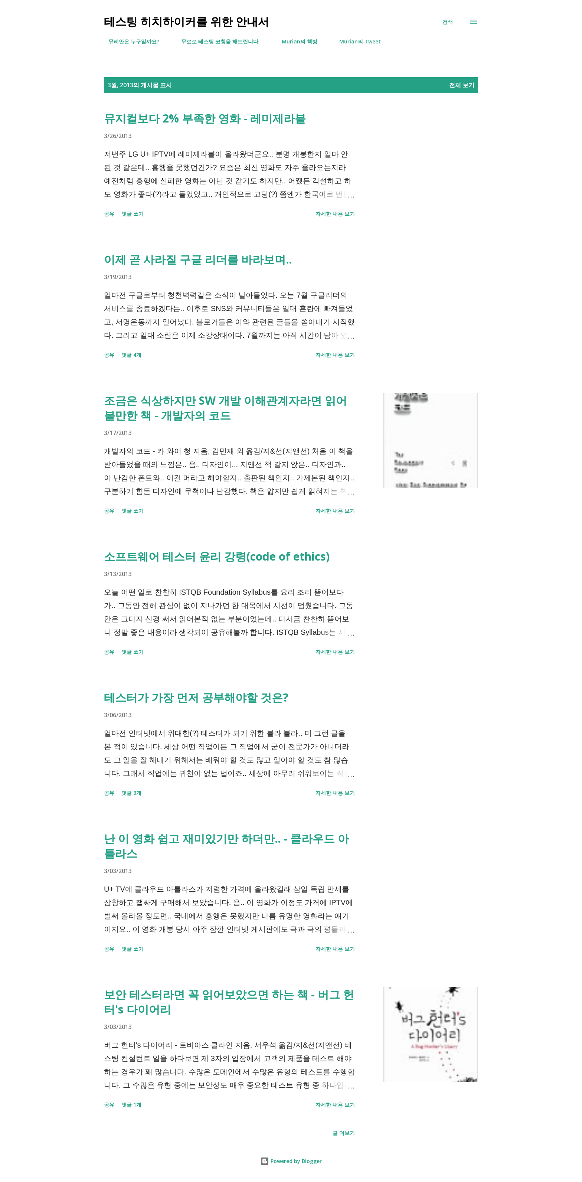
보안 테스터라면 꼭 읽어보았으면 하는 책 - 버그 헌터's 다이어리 (229, 1002)
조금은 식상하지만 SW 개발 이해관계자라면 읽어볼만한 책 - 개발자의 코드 (225, 408)
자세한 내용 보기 (335, 213)
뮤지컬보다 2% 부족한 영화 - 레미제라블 (205, 118)
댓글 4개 (131, 354)
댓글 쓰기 (132, 213)
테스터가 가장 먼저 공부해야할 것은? (196, 697)
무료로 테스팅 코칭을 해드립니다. (216, 41)
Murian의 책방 (295, 41)
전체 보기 (461, 85)
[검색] (447, 21)
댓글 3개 (131, 792)
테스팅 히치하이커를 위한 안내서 (186, 22)
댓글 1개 (131, 1104)
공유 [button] (109, 213)
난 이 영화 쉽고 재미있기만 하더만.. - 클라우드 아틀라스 (226, 846)
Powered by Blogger (291, 1161)
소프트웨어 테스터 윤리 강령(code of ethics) (217, 556)
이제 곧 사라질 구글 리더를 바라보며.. (198, 259)
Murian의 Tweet (355, 41)
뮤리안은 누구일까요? (129, 41)
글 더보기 (344, 1132)
